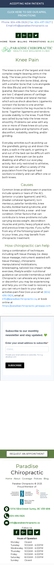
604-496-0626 (17, 516)
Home (8, 478)
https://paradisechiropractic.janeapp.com (26, 306)
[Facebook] (18, 35)
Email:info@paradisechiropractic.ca (27, 25)
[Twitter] (36, 35)
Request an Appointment (27, 453)
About (17, 478)
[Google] (24, 35)
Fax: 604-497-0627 (40, 22)
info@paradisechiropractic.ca (19, 299)
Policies (38, 478)
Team (12, 42)
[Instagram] (30, 35)
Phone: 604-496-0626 (14, 22)
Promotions (37, 42)
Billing (23, 42)
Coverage (27, 478)
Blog (46, 478)
